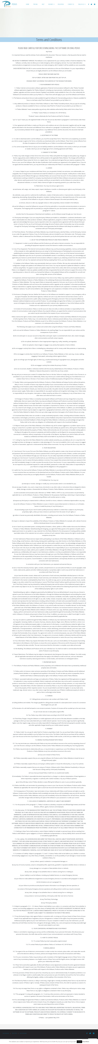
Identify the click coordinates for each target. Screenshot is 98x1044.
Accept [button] (79, 1041)
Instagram (23, 1033)
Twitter (14, 1033)
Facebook (6, 1033)
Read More (85, 1041)
